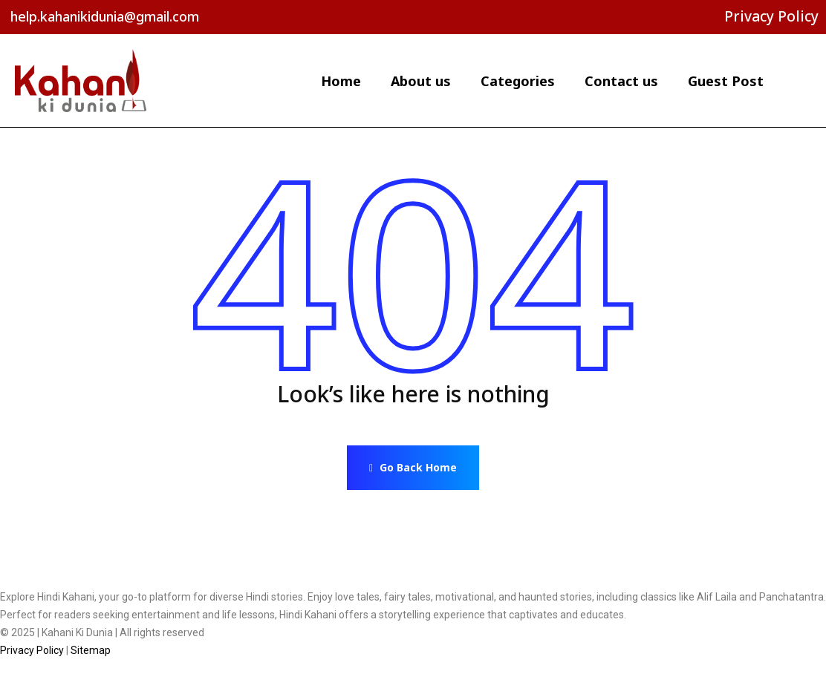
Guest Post (726, 81)
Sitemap (91, 650)
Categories (518, 81)
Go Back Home (413, 467)
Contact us (621, 81)
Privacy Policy (771, 16)
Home (341, 81)
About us (421, 81)
